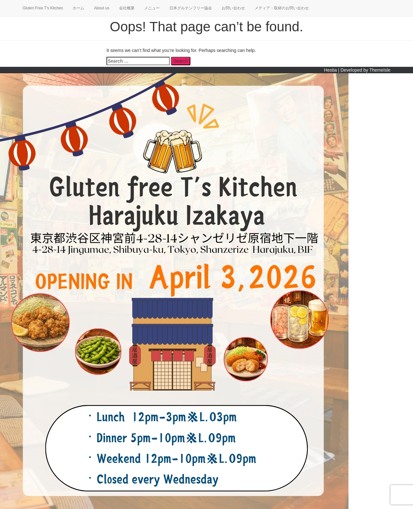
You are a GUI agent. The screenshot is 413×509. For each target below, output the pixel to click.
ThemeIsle (379, 70)
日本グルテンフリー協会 (190, 8)
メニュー (152, 8)
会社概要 (127, 8)
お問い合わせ (233, 8)
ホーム (78, 8)
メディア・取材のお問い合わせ (282, 8)
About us (101, 8)
